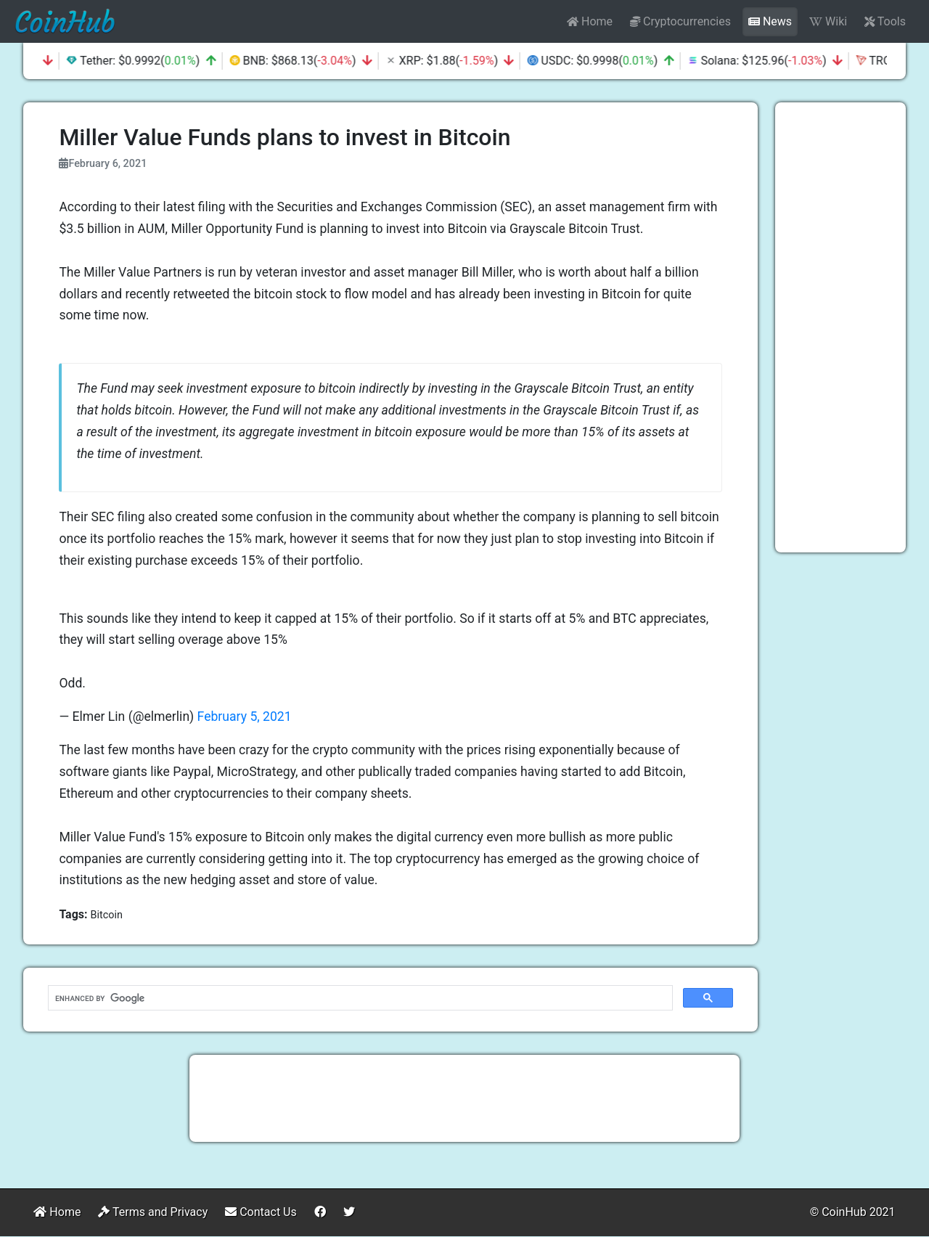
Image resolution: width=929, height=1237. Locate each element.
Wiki (828, 21)
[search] (359, 998)
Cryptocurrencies (680, 21)
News (770, 21)
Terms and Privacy (153, 1212)
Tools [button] (885, 21)
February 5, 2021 (244, 716)
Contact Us (261, 1212)
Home (590, 21)
